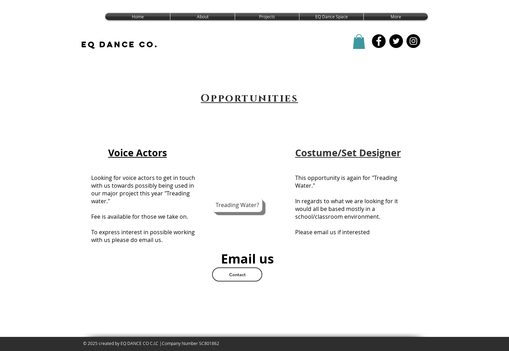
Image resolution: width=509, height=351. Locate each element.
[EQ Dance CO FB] (379, 41)
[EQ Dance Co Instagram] (413, 41)
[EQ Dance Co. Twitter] (396, 41)
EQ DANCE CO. (119, 44)
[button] (359, 41)
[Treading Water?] (237, 205)
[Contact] (237, 274)
